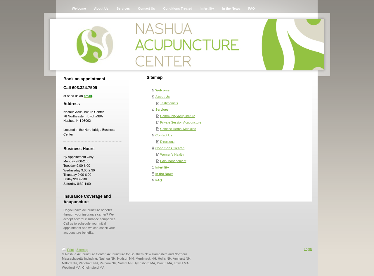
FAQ (158, 180)
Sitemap (82, 249)
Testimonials (169, 103)
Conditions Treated (170, 148)
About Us (162, 96)
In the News (164, 174)
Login (308, 249)
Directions (167, 141)
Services (162, 109)
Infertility (162, 167)
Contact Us (163, 135)
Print (68, 249)
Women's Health (171, 154)
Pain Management (173, 161)
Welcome (162, 90)
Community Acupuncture (177, 116)
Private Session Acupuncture (180, 122)
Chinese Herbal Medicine (178, 129)
